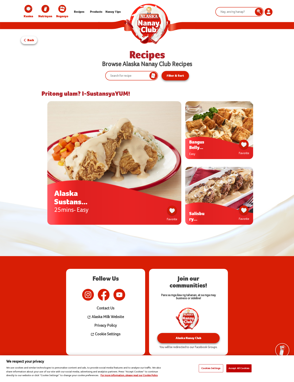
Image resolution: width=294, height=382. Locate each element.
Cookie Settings (105, 334)
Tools (282, 352)
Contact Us (105, 308)
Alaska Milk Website (105, 317)
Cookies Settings (210, 368)
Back (30, 40)
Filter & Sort (175, 75)
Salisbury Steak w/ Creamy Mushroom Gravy (197, 216)
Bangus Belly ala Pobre (196, 144)
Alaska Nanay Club (188, 338)
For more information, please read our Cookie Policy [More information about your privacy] (129, 375)
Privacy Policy (105, 326)
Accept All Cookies (238, 368)
